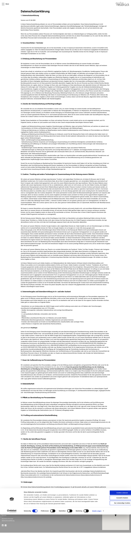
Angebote (5, 505)
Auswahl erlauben (116, 526)
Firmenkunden (6, 509)
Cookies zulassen (116, 521)
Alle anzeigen (33, 511)
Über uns (4, 511)
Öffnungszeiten (79, 511)
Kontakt (4, 515)
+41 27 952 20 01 (83, 509)
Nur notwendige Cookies (116, 531)
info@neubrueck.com (81, 507)
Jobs (3, 513)
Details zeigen (96, 539)
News (3, 504)
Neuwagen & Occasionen (9, 507)
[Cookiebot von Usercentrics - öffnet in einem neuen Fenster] (12, 539)
